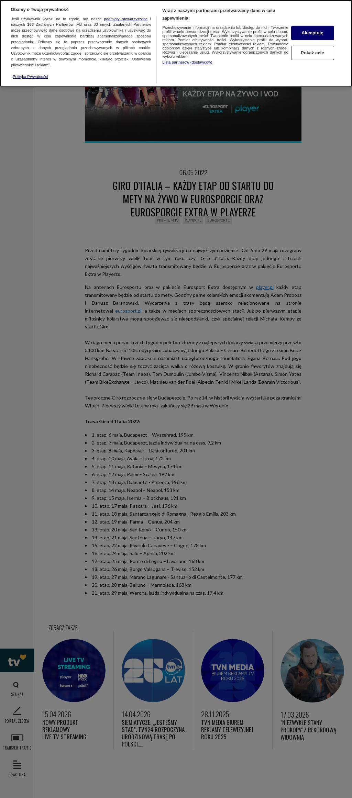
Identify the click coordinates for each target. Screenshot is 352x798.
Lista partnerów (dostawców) (187, 62)
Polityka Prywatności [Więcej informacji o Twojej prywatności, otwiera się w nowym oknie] (30, 77)
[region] (176, 43)
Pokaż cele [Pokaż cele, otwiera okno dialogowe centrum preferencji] (312, 52)
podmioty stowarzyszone (126, 19)
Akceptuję (312, 32)
